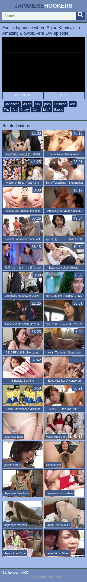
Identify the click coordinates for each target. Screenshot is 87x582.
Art (15, 109)
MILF (47, 109)
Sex (37, 104)
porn (47, 104)
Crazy (24, 109)
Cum (35, 109)
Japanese (12, 104)
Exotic (58, 109)
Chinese (60, 104)
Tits (6, 109)
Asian (27, 104)
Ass (72, 104)
